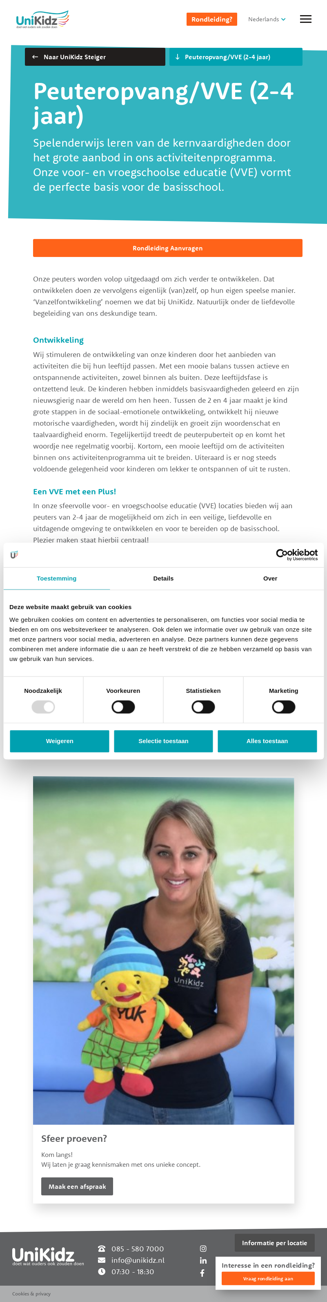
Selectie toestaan (163, 740)
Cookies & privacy (31, 1294)
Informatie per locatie (274, 1243)
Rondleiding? (211, 19)
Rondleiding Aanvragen (168, 248)
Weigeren (59, 740)
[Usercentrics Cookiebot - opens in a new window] (282, 555)
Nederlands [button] (263, 19)
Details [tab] (163, 578)
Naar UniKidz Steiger (69, 57)
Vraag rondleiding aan (268, 1278)
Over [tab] (270, 578)
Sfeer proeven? (74, 1138)
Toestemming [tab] (57, 578)
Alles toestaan (267, 740)
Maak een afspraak (77, 1186)
